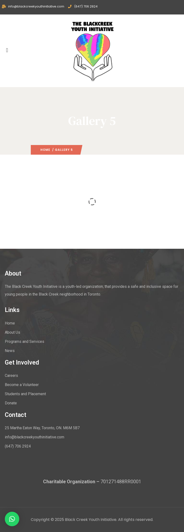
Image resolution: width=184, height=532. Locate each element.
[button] (12, 519)
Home (45, 150)
